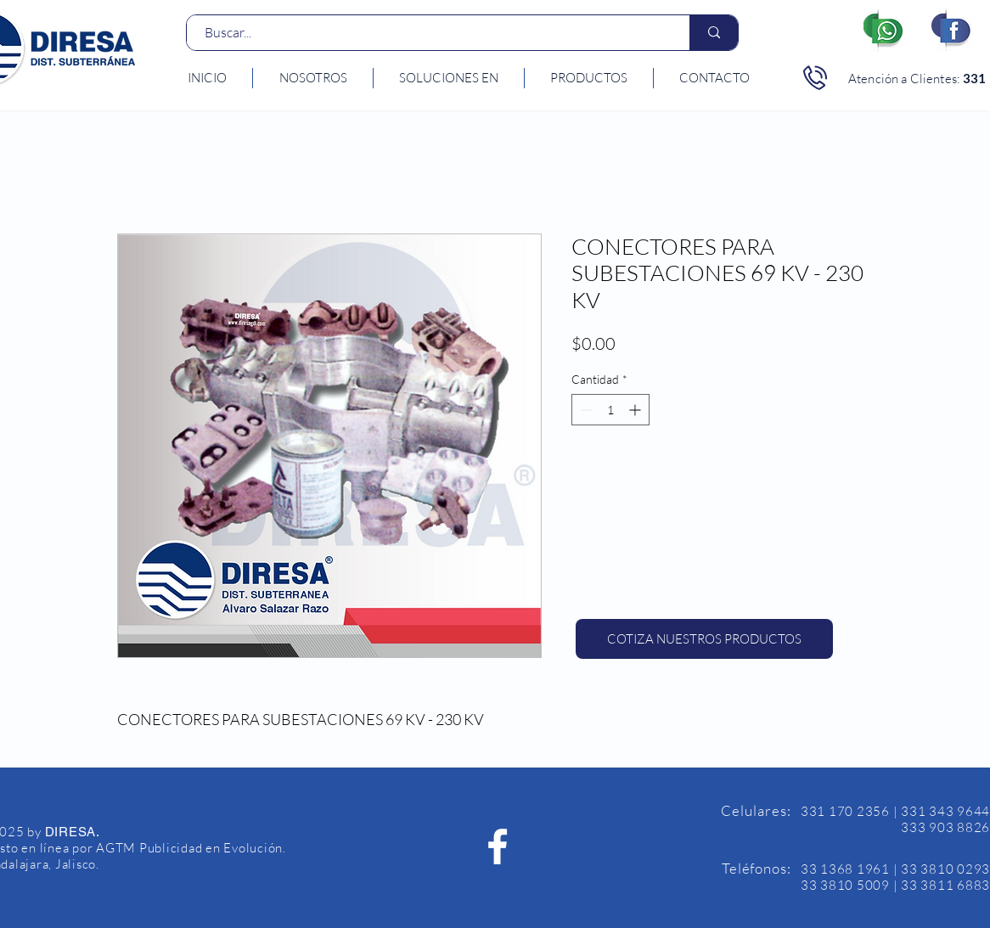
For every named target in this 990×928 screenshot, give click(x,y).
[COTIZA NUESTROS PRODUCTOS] (704, 639)
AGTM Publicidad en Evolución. (191, 848)
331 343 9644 (945, 811)
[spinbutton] (610, 410)
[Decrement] (584, 410)
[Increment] (636, 410)
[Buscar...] (429, 32)
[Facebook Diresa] (497, 846)
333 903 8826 (945, 827)
